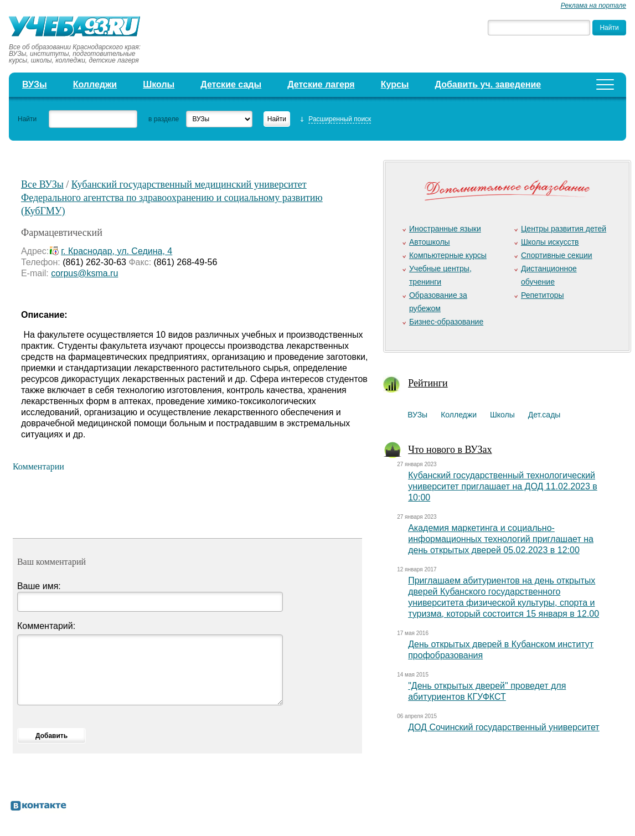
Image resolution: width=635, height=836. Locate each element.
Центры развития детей (563, 228)
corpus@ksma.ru (84, 273)
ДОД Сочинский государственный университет (504, 727)
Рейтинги (428, 383)
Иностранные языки (445, 228)
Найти (27, 119)
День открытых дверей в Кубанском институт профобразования (500, 649)
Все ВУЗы (42, 184)
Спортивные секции (556, 255)
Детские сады (230, 84)
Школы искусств (550, 242)
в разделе (163, 119)
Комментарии (38, 466)
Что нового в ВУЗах (450, 449)
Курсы (395, 84)
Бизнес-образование (446, 321)
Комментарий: (46, 626)
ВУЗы (34, 84)
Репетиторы (542, 295)
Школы (158, 84)
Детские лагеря (321, 84)
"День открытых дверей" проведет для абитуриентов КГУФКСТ (487, 691)
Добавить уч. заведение (488, 84)
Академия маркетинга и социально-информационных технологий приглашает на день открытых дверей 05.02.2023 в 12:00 (500, 539)
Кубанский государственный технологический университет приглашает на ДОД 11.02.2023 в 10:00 (502, 486)
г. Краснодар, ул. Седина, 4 (116, 251)
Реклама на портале (593, 5)
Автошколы (429, 242)
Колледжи (95, 84)
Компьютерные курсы (448, 255)
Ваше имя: (39, 586)
